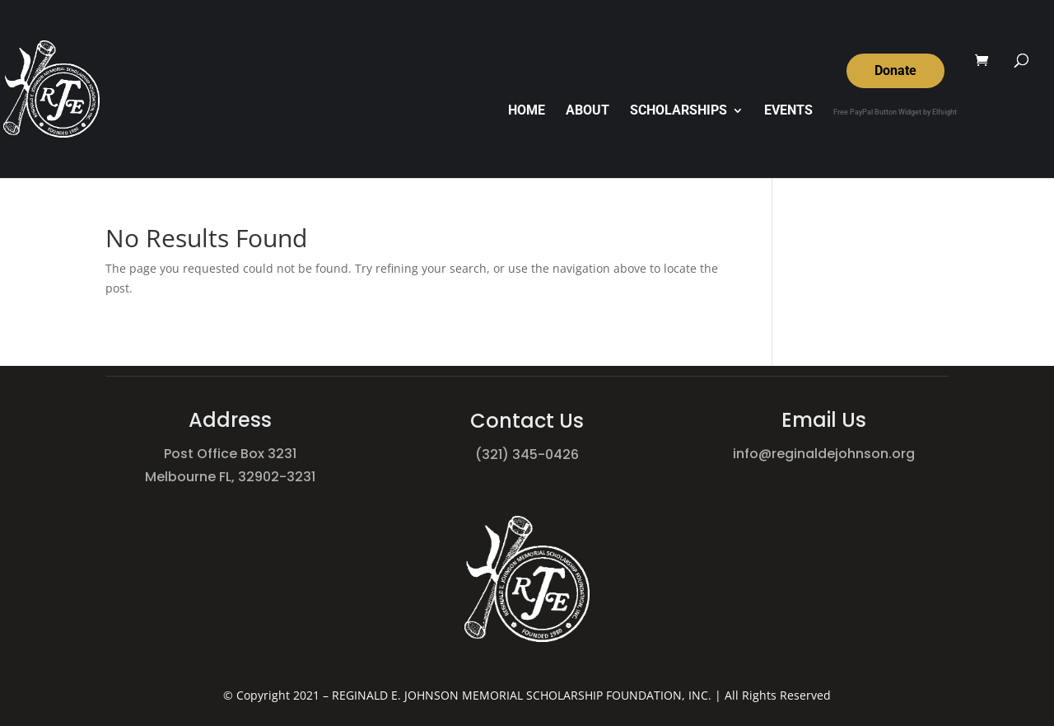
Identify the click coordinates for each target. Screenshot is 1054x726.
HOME (526, 111)
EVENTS (788, 111)
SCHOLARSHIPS (678, 111)
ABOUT (587, 111)
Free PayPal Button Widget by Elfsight (895, 112)
